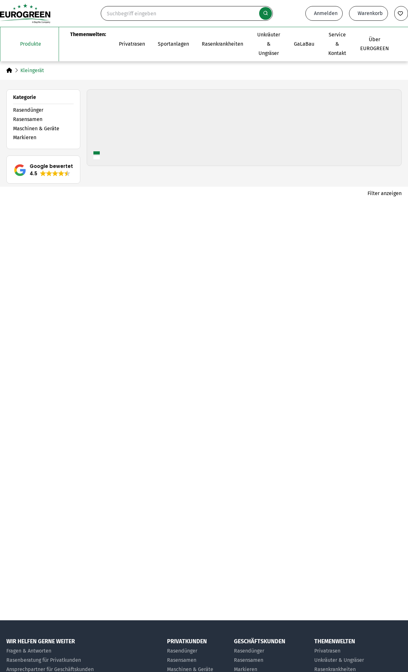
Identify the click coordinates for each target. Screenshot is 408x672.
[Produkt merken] (128, 220)
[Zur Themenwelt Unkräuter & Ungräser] (269, 44)
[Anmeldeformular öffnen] (324, 13)
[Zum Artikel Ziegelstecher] (204, 504)
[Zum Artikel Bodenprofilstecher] (204, 309)
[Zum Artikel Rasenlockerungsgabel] (70, 504)
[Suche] (187, 13)
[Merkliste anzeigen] (401, 13)
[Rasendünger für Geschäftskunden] (271, 651)
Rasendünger (28, 110)
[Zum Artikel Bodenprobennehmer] (70, 309)
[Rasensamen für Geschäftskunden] (271, 660)
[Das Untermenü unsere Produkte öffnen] (29, 44)
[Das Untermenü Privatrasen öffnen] (132, 44)
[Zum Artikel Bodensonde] (337, 309)
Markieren (24, 137)
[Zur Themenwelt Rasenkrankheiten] (222, 44)
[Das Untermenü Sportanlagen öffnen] (173, 44)
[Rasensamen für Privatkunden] (197, 660)
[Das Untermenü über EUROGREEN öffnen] (374, 44)
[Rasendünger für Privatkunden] (197, 651)
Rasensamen (27, 119)
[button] (43, 170)
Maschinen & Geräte (36, 128)
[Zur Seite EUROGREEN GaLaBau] (304, 44)
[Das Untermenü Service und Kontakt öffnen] (337, 44)
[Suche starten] (265, 13)
